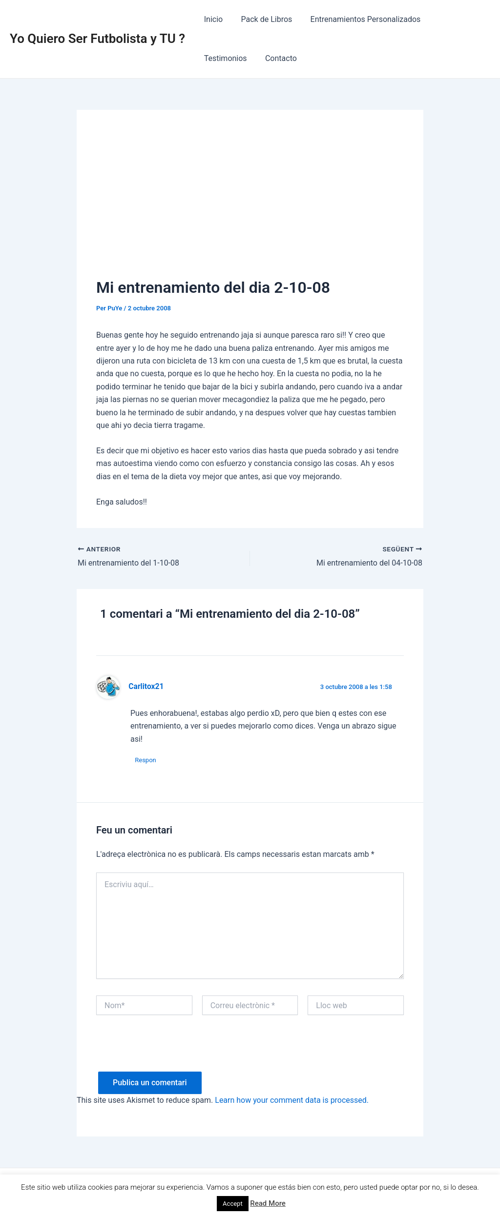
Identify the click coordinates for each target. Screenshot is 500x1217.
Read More (268, 1203)
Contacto (218, 58)
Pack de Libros (263, 19)
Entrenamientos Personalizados (359, 19)
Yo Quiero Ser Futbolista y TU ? (97, 38)
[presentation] (170, 1053)
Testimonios (451, 19)
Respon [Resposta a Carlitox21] (146, 760)
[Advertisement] (250, 202)
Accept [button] (233, 1203)
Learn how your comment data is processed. (292, 1100)
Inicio (212, 19)
